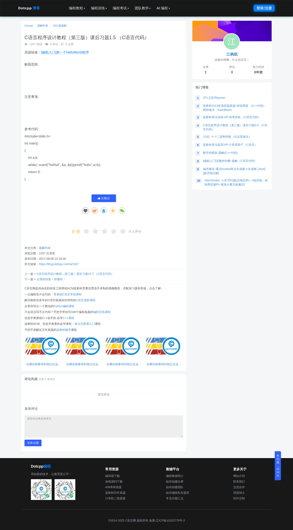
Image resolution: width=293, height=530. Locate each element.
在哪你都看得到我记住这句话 (43, 364)
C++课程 (68, 318)
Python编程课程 (64, 306)
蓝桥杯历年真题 (115, 492)
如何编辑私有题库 (177, 492)
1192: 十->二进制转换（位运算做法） (227, 136)
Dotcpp (29, 8)
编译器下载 (112, 476)
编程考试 (121, 8)
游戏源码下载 (114, 481)
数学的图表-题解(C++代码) (220, 152)
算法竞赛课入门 (84, 323)
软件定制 (239, 498)
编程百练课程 (102, 312)
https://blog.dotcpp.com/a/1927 (59, 264)
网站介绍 (239, 476)
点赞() (104, 198)
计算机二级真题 (115, 498)
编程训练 (99, 8)
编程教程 (77, 8)
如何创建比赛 (174, 481)
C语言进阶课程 (85, 300)
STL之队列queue (214, 97)
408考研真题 (113, 487)
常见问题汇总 (174, 498)
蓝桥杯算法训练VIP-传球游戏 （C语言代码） (232, 117)
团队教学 (143, 8)
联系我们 (239, 481)
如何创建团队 (174, 487)
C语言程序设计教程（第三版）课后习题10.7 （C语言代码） (75, 273)
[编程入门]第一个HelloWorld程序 (65, 52)
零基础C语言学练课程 (68, 294)
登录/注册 (264, 8)
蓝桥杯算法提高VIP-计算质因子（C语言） (230, 144)
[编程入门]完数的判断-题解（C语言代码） (230, 161)
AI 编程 (163, 8)
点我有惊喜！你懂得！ (51, 279)
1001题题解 (59, 25)
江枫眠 (232, 54)
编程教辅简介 (174, 476)
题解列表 (42, 25)
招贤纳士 (239, 492)
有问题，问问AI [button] (278, 465)
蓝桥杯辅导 (63, 329)
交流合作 (239, 487)
